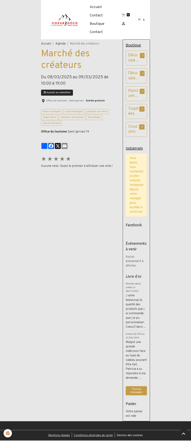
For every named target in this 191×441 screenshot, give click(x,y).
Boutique (97, 24)
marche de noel (51, 123)
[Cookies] (8, 433)
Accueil (96, 7)
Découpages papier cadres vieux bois (133, 76)
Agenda (60, 44)
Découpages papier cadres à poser (133, 58)
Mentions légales (58, 436)
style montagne (74, 111)
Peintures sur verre (133, 94)
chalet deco (49, 117)
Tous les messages (136, 391)
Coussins (132, 130)
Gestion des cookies (131, 436)
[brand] (65, 19)
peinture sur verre (97, 111)
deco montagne (52, 111)
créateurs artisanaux (72, 117)
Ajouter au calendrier (57, 92)
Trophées (133, 112)
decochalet (94, 117)
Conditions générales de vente (93, 436)
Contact (97, 15)
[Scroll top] (183, 433)
